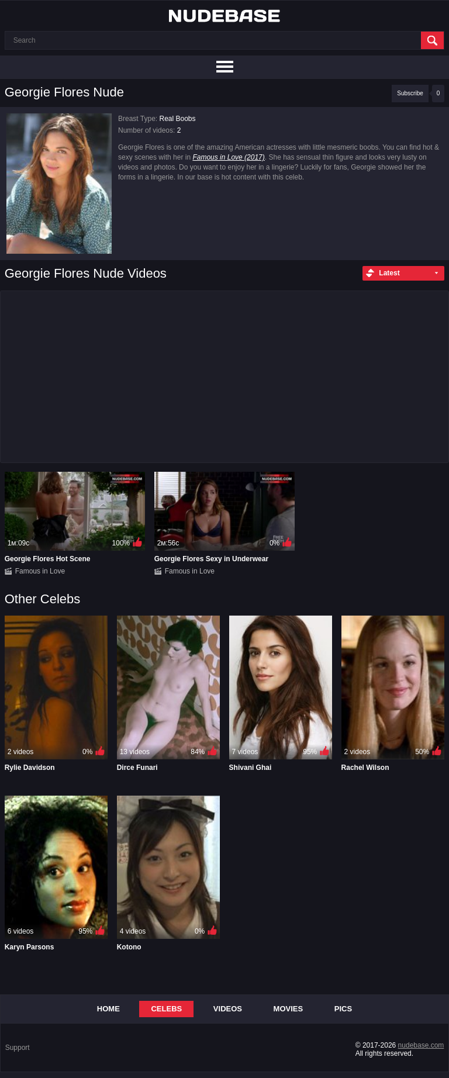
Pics (343, 1008)
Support (17, 1048)
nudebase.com (421, 1045)
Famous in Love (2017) (228, 157)
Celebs (166, 1008)
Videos (227, 1008)
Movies (288, 1008)
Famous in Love (40, 571)
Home (108, 1008)
